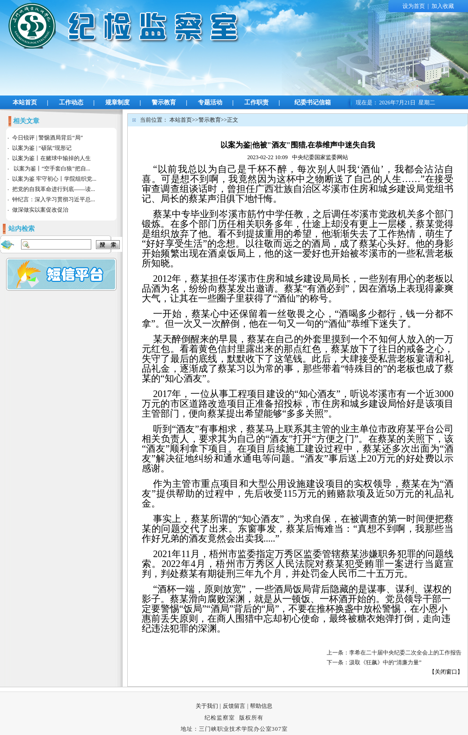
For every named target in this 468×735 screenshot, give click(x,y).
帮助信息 (261, 706)
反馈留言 (234, 706)
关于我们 (207, 706)
